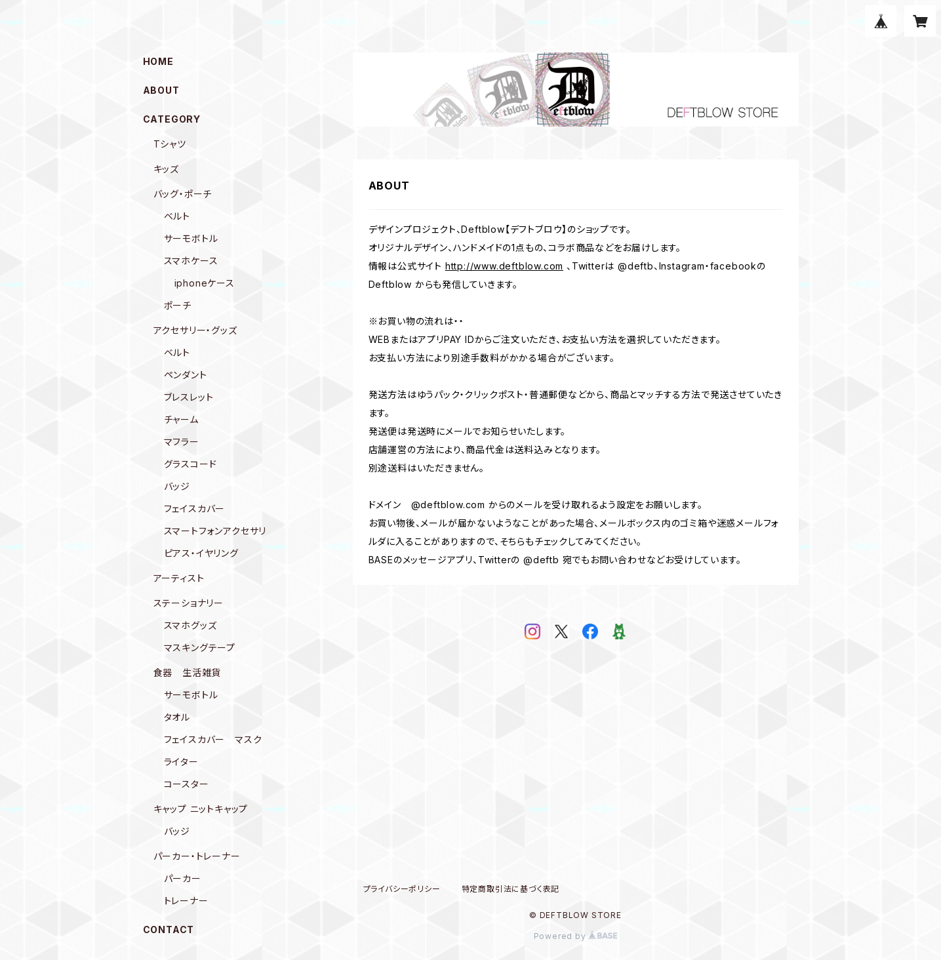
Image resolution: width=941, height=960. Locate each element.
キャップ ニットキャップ (201, 808)
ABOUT (161, 90)
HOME (158, 61)
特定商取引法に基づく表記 (511, 889)
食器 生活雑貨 (187, 672)
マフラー (181, 441)
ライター (181, 761)
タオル (177, 717)
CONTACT (169, 929)
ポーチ (177, 305)
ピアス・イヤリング (201, 553)
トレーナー (186, 900)
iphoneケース (204, 283)
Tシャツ (169, 144)
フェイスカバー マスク (213, 739)
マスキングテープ (199, 647)
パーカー (182, 878)
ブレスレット (189, 397)
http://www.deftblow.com (504, 265)
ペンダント (185, 374)
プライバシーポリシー (402, 889)
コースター (186, 784)
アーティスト (179, 578)
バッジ (177, 486)
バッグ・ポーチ (182, 193)
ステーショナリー (188, 603)
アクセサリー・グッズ (195, 330)
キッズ (166, 168)
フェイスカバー (195, 508)
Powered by (576, 936)
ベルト (177, 216)
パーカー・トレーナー (197, 856)
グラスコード (190, 464)
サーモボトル (191, 238)
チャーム (181, 419)
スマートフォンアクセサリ (215, 530)
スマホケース (191, 260)
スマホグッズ (190, 625)
